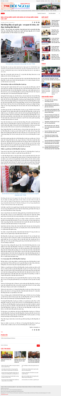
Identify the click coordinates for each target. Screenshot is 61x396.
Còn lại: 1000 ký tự (4, 345)
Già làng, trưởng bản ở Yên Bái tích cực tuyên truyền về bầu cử (30, 373)
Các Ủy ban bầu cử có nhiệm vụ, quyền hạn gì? (30, 379)
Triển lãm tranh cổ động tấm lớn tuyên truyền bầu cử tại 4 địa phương (30, 370)
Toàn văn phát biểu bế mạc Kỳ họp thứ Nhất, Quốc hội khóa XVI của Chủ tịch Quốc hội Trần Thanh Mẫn (52, 147)
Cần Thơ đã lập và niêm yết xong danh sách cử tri (30, 366)
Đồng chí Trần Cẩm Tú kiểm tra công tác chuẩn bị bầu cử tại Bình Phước (10, 366)
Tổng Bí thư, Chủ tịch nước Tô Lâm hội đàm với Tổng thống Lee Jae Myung (55, 91)
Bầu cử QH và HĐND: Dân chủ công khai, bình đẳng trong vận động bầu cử (30, 377)
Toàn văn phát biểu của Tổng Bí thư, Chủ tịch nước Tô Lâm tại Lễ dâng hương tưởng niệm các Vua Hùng (52, 142)
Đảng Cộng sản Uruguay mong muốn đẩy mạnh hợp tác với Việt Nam (51, 136)
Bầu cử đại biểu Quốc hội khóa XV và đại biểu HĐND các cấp (19, 18)
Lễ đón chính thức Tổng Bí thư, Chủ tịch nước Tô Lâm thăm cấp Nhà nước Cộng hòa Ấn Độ (51, 80)
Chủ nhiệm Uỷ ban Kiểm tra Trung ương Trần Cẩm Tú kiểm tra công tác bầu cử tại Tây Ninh (9, 370)
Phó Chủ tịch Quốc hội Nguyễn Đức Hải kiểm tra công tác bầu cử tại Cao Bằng (10, 380)
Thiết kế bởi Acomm (4, 394)
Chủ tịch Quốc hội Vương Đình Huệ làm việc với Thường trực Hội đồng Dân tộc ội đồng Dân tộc (10, 373)
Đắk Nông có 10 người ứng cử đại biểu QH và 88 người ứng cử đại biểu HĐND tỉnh (34, 361)
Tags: (2, 331)
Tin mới (2, 13)
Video (44, 64)
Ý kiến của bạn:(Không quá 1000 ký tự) (8, 338)
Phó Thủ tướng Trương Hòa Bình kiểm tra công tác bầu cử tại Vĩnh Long (10, 377)
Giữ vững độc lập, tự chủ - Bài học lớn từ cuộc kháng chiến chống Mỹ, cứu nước (52, 127)
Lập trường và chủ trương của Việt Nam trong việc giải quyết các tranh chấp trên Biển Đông (52, 111)
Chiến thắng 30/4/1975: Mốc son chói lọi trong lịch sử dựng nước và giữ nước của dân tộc (52, 105)
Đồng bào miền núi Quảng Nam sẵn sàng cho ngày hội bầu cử (20, 361)
